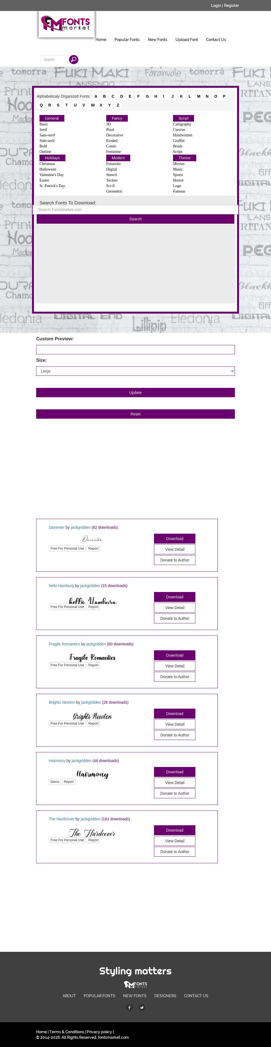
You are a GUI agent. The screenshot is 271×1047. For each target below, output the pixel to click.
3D (108, 124)
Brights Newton (62, 702)
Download (174, 538)
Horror (178, 180)
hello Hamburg (61, 585)
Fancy (117, 118)
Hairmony (57, 760)
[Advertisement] (135, 264)
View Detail (175, 549)
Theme (185, 158)
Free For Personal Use (67, 548)
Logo (177, 186)
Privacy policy (99, 1032)
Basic (43, 124)
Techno (112, 180)
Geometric (114, 191)
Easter (44, 180)
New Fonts (157, 39)
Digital (111, 169)
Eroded (111, 141)
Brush (177, 146)
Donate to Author (174, 560)
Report (93, 548)
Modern (118, 158)
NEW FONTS (135, 996)
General (52, 118)
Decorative (114, 135)
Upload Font (187, 39)
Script (183, 118)
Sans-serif (47, 135)
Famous (179, 191)
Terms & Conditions (66, 1032)
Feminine (113, 152)
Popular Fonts (127, 39)
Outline (45, 152)
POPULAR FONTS (99, 996)
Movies (179, 164)
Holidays (52, 158)
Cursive (179, 130)
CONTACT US (196, 996)
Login (216, 5)
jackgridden (81, 527)
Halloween (47, 169)
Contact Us (216, 39)
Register (231, 5)
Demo (55, 782)
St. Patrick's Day (52, 186)
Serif (43, 130)
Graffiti (179, 141)
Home (100, 39)
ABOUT (69, 996)
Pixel (110, 130)
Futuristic (113, 164)
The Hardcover (62, 819)
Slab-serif (46, 141)
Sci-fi (110, 186)
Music (178, 169)
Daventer (57, 527)
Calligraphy (182, 124)
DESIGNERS (165, 996)
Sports (178, 175)
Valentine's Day (51, 175)
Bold (43, 146)
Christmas (47, 164)
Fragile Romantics (64, 644)
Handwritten (182, 135)
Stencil (111, 175)
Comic (111, 146)
